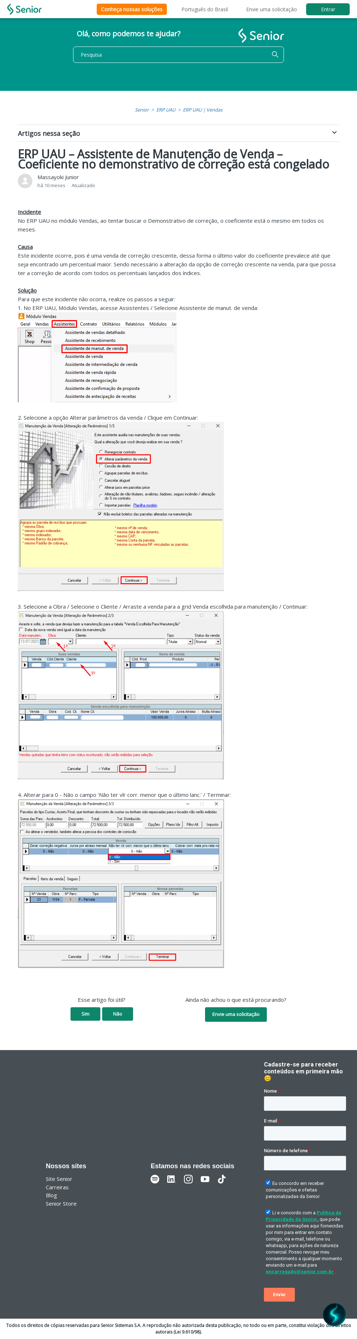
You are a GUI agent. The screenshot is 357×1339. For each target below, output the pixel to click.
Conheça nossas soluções (132, 9)
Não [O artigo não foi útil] (117, 1014)
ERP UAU (165, 109)
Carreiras (57, 1187)
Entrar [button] (328, 9)
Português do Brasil (204, 9)
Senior (142, 109)
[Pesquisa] (178, 55)
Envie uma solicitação (271, 9)
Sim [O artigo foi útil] (85, 1014)
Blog (51, 1195)
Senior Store (61, 1203)
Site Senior (59, 1178)
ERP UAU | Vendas (202, 109)
